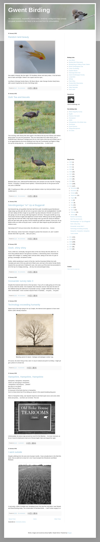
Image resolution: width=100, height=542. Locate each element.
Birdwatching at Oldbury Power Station (79, 64)
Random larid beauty (18, 37)
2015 (70, 179)
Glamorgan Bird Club (74, 72)
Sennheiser (72, 124)
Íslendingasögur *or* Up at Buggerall (26, 205)
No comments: (22, 88)
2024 (70, 164)
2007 (70, 246)
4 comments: (21, 367)
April (72, 207)
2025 (70, 162)
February (73, 212)
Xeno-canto (72, 89)
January (73, 214)
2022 (70, 167)
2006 (70, 249)
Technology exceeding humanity (24, 304)
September (74, 195)
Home (35, 519)
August (73, 198)
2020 (70, 169)
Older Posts (57, 519)
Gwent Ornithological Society (77, 75)
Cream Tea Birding (74, 68)
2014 (70, 181)
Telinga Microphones (74, 128)
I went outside (15, 452)
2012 (70, 186)
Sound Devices (73, 126)
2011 (70, 237)
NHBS (70, 120)
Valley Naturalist (73, 87)
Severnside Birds (73, 85)
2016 (70, 176)
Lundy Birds (72, 77)
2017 (70, 174)
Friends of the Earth (74, 116)
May (72, 205)
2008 (70, 244)
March (72, 210)
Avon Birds (72, 60)
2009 (70, 242)
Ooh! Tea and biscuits (19, 97)
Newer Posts (12, 519)
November (74, 190)
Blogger (69, 533)
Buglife (71, 114)
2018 (70, 172)
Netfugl (71, 79)
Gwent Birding (29, 9)
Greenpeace (72, 118)
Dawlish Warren (73, 70)
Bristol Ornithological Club (76, 66)
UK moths (71, 130)
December (74, 188)
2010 (70, 239)
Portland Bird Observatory (76, 83)
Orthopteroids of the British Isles (77, 122)
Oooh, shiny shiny (17, 248)
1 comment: (21, 443)
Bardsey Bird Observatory (76, 62)
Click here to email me (73, 269)
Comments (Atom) (21, 522)
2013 (70, 183)
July (72, 200)
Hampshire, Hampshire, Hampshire (25, 377)
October (73, 193)
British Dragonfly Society (75, 111)
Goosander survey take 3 (20, 281)
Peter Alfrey (72, 81)
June (72, 202)
